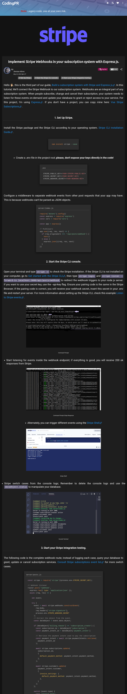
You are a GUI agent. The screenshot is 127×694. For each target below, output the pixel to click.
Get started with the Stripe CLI (46, 275)
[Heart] (117, 2)
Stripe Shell (94, 422)
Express (37, 102)
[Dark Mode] (107, 2)
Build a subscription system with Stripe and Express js (83, 85)
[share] (121, 69)
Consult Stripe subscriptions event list (80, 561)
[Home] (10, 3)
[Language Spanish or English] (112, 2)
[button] (122, 2)
